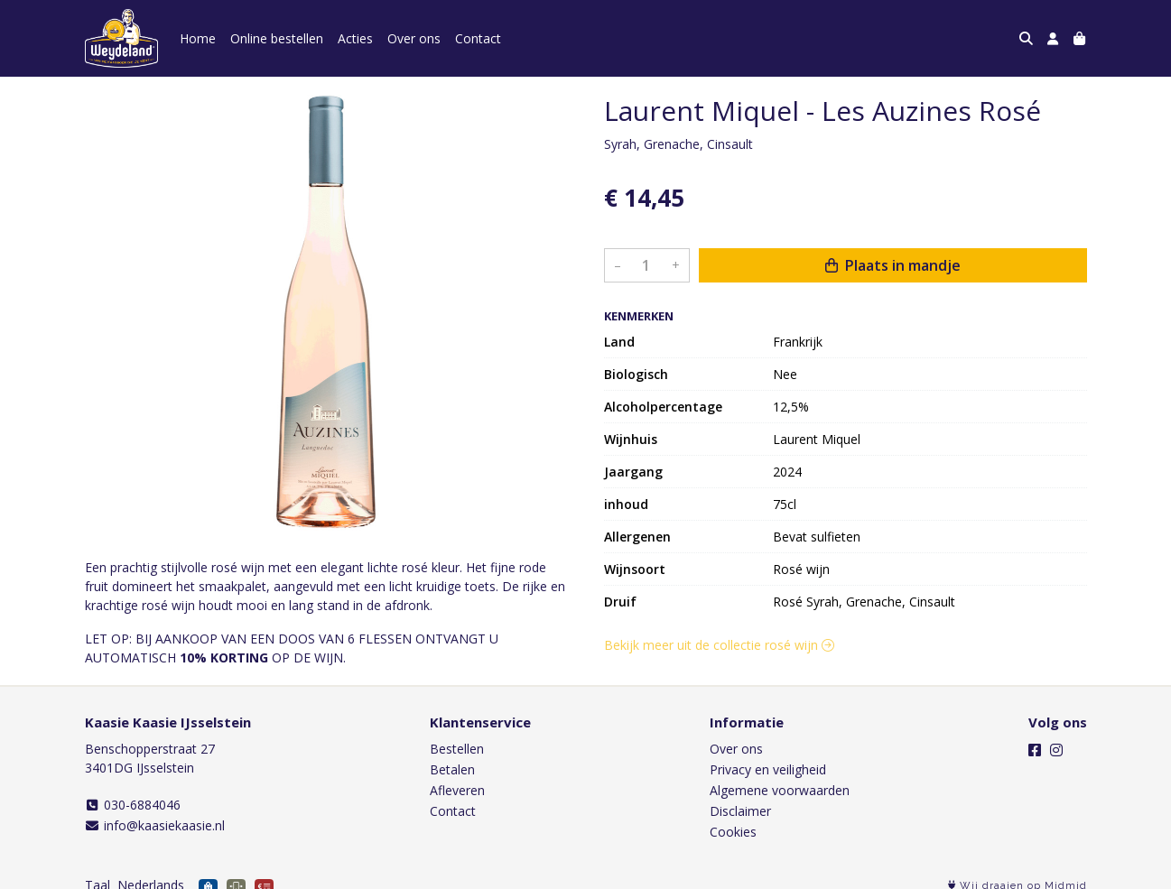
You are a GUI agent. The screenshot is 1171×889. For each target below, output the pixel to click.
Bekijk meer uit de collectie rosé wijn (719, 644)
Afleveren (457, 790)
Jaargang (633, 471)
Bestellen (457, 748)
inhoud (626, 504)
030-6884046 (133, 804)
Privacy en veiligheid (768, 769)
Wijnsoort (634, 569)
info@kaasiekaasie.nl (155, 825)
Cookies (733, 831)
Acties (355, 38)
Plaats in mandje (893, 265)
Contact (478, 38)
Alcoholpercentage (663, 406)
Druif (620, 601)
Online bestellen (276, 38)
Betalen (452, 769)
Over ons (414, 38)
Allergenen (637, 536)
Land (619, 341)
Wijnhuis (630, 439)
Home (198, 38)
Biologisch (636, 374)
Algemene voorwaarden (780, 790)
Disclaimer (740, 811)
